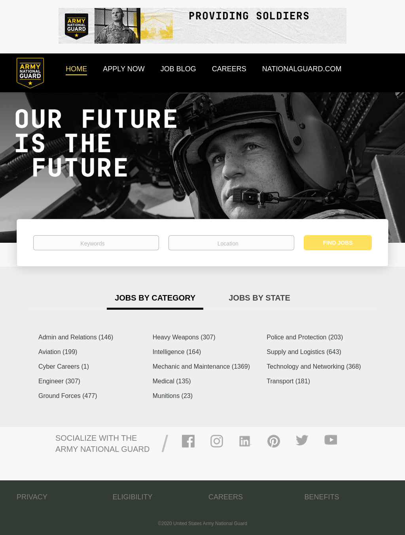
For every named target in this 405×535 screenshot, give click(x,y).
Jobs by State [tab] (259, 297)
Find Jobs (338, 243)
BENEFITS (322, 497)
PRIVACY (32, 497)
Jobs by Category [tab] (155, 297)
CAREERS (225, 497)
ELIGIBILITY (133, 497)
